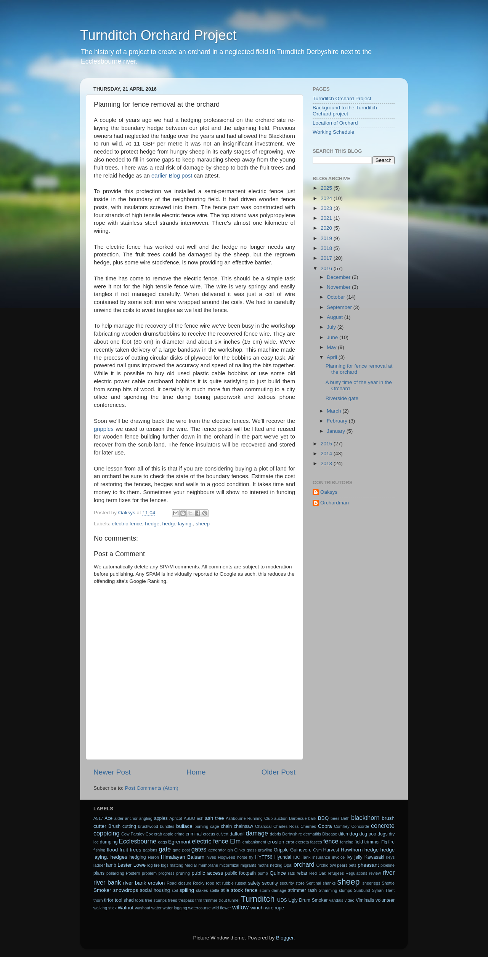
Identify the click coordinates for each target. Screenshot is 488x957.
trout (223, 900)
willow (240, 907)
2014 (327, 453)
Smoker (102, 890)
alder (119, 818)
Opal (288, 865)
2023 (327, 208)
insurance (321, 857)
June (333, 337)
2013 (327, 463)
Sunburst (362, 890)
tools (139, 900)
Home (195, 772)
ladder (99, 865)
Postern (133, 873)
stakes (202, 890)
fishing (99, 850)
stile (225, 890)
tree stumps (156, 900)
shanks (329, 883)
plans (98, 873)
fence (331, 841)
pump (263, 873)
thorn (98, 900)
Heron (153, 857)
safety (254, 883)
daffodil (237, 834)
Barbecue (298, 818)
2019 (327, 238)
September (340, 307)
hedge (152, 524)
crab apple (163, 834)
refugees (336, 873)
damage (257, 833)
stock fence (244, 890)
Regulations (356, 873)
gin (230, 850)
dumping (109, 842)
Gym (317, 850)
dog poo (368, 834)
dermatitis (312, 834)
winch (257, 908)
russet (240, 883)
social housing (155, 890)
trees (172, 900)
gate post (181, 850)
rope (210, 883)
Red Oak (317, 873)
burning (201, 826)
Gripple (281, 850)
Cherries (308, 826)
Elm (235, 841)
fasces (316, 842)
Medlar (191, 865)
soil (175, 890)
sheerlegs (371, 883)
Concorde (360, 826)
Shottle (388, 883)
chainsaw (243, 826)
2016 (327, 268)
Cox (149, 834)
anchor (131, 818)
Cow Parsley (132, 834)
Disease (329, 834)
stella (214, 890)
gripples (104, 429)
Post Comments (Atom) (151, 788)
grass (251, 850)
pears (342, 865)
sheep (203, 524)
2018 (327, 248)
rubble (228, 883)
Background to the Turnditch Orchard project (345, 111)
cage (214, 826)
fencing (346, 842)
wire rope (274, 908)
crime (180, 834)
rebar (302, 873)
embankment (254, 842)
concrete (383, 825)
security (270, 883)
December (339, 277)
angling (145, 818)
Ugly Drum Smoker (307, 900)
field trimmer (367, 842)
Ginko (239, 850)
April (333, 357)
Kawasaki (374, 857)
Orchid (322, 865)
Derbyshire (292, 834)
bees (335, 818)
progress (167, 873)
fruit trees (130, 850)
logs (165, 865)
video (350, 900)
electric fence (127, 524)
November (339, 287)
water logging (175, 908)
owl (333, 865)
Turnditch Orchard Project (158, 35)
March (334, 411)
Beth (345, 818)
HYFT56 (263, 857)
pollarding (115, 873)
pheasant (368, 865)
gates (199, 849)
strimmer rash (302, 890)
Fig (384, 842)
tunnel (233, 900)
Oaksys (328, 492)
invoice (338, 857)
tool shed (124, 900)
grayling (265, 850)
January (337, 431)
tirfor (108, 900)
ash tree (214, 818)
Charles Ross (286, 826)
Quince (278, 873)
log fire (153, 865)
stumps (345, 890)
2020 (327, 228)
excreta (302, 842)
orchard (304, 864)
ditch (343, 834)
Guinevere (300, 850)
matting (176, 865)
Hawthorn (351, 850)
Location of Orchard (335, 123)
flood (112, 850)
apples (161, 818)
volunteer (385, 900)
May (332, 347)
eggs (162, 842)
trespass (186, 900)
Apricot (175, 818)
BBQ (323, 818)
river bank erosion (144, 883)
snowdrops (125, 890)
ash (200, 818)
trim (198, 900)
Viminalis (365, 900)
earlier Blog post (171, 176)
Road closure (179, 883)
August (335, 317)
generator (217, 850)
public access (207, 873)
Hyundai (282, 857)
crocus (209, 834)
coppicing (106, 833)
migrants (248, 865)
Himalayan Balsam (182, 857)
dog (354, 834)
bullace (184, 826)
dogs (382, 834)
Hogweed (227, 857)
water (156, 908)
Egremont (179, 842)
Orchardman (334, 503)
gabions (150, 850)
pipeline (387, 865)
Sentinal (313, 883)
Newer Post (112, 772)
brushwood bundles (156, 826)
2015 (327, 443)
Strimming (328, 890)
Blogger (285, 938)
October (337, 297)
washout (142, 908)
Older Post (278, 772)
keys (390, 857)
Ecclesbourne (137, 841)
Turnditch (257, 899)
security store (292, 883)
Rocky (198, 883)
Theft (390, 890)
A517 (98, 818)
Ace (108, 818)
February (338, 421)
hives (211, 857)
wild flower (221, 908)
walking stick (105, 908)
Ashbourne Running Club (249, 818)
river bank (107, 882)
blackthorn (365, 817)
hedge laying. (177, 524)
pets (352, 865)
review (375, 873)
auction (280, 818)
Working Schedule (333, 132)
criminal (194, 834)
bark (312, 818)
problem (149, 873)
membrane (208, 865)
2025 (327, 188)
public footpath (240, 873)
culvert (222, 834)
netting (276, 865)
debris (275, 834)
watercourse (199, 908)
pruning (183, 873)
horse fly (245, 857)
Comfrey (342, 826)
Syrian (378, 890)
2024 (327, 198)
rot (218, 883)
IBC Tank (301, 857)
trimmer (211, 900)
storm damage (273, 890)
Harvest (331, 850)
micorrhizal (229, 865)
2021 (327, 218)
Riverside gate (342, 398)
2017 (327, 258)
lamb (111, 865)
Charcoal (263, 826)
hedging (137, 857)
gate (165, 849)
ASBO (189, 818)
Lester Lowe (131, 865)
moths (262, 865)
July (332, 327)
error (290, 842)
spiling (187, 890)
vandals (336, 900)
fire (391, 842)
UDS (282, 900)
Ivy (350, 857)
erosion (275, 842)
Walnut (126, 908)
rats (291, 873)
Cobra (325, 826)
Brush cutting (122, 826)
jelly (359, 857)
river (389, 872)
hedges (119, 857)
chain (226, 826)
